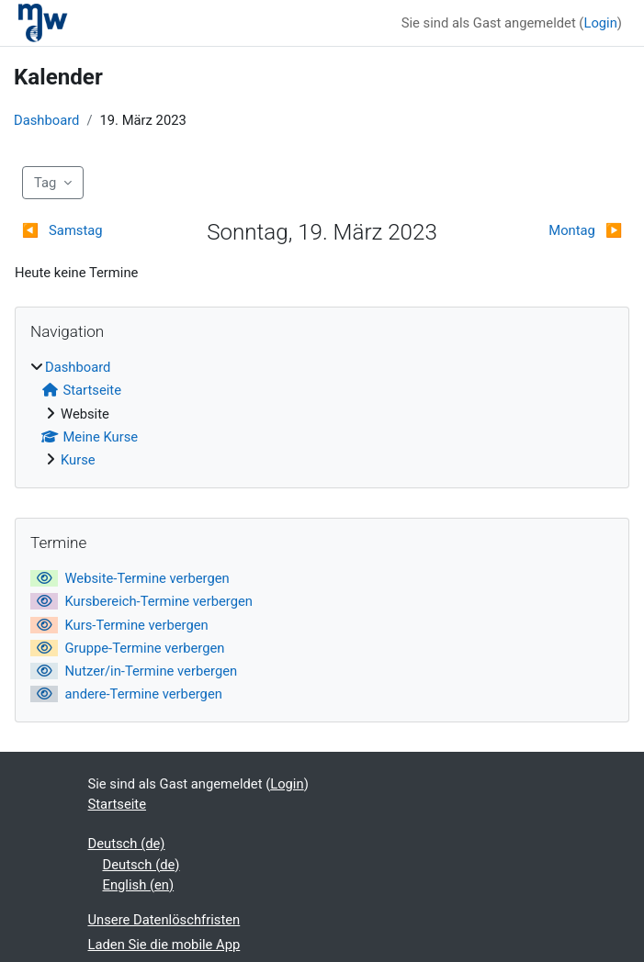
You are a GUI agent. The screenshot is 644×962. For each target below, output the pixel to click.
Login (599, 23)
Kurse (78, 460)
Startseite (117, 804)
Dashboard (46, 120)
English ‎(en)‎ (139, 885)
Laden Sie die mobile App (164, 944)
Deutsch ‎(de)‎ (126, 843)
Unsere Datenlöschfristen (164, 920)
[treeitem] (322, 413)
